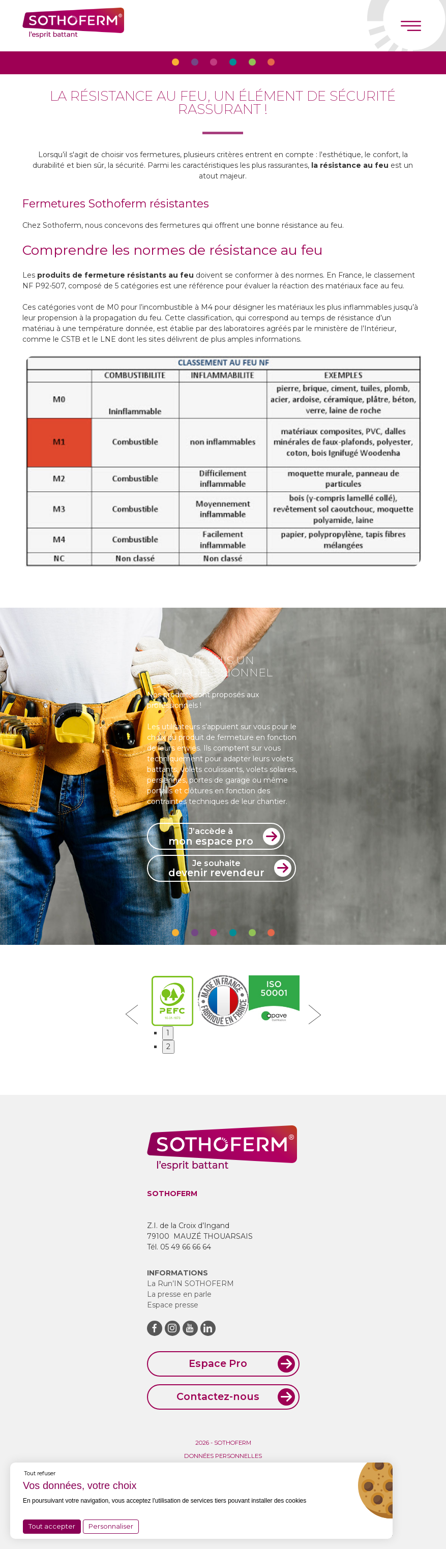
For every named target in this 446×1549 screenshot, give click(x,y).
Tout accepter (51, 1526)
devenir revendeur (216, 868)
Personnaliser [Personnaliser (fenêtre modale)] (110, 1526)
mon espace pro (210, 836)
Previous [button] (132, 1014)
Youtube (190, 1328)
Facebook (154, 1328)
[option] (223, 461)
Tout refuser (39, 1473)
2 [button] (168, 1046)
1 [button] (167, 1032)
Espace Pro (218, 1363)
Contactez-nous (217, 1396)
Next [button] (315, 1014)
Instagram (172, 1328)
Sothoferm (73, 26)
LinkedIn (208, 1328)
